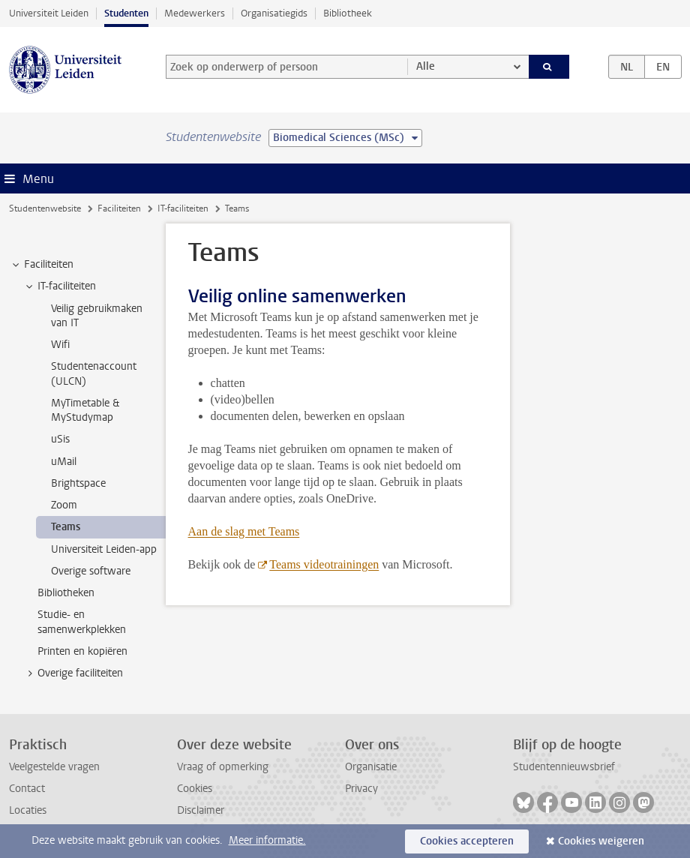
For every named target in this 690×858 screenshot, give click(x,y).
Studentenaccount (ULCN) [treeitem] (93, 373)
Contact (27, 789)
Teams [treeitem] (65, 527)
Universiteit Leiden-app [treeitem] (104, 549)
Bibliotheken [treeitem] (66, 593)
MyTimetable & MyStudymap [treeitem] (85, 410)
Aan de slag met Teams (244, 531)
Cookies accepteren (467, 841)
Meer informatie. (267, 840)
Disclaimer (200, 810)
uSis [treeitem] (60, 439)
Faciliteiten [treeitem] (42, 264)
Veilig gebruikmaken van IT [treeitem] (96, 316)
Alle (425, 66)
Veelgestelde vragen (54, 767)
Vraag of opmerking (222, 767)
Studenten (126, 13)
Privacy (361, 789)
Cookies (194, 789)
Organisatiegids (274, 13)
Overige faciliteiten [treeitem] (73, 673)
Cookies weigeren (601, 841)
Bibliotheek (347, 13)
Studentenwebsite (45, 208)
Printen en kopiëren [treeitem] (83, 651)
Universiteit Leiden (48, 13)
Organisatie (371, 767)
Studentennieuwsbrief (564, 767)
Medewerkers (194, 13)
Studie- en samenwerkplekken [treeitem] (82, 622)
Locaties (27, 810)
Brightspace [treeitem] (78, 483)
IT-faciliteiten (183, 208)
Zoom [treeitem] (64, 505)
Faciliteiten (119, 208)
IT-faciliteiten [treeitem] (59, 286)
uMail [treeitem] (63, 461)
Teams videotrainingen (324, 564)
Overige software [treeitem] (90, 571)
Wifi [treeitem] (60, 345)
